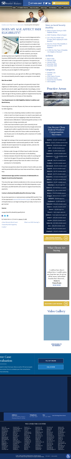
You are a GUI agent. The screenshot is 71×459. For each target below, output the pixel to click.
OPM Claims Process (53, 76)
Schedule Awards (52, 78)
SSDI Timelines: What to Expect (56, 35)
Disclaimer (54, 456)
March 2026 (50, 58)
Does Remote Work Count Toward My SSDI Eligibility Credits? (10, 224)
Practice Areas (34, 7)
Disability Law (51, 72)
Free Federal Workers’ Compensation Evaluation (53, 238)
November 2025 (52, 66)
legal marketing (28, 456)
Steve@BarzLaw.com (62, 3)
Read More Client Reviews (53, 304)
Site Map (47, 456)
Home (14, 7)
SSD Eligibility (51, 81)
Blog (60, 7)
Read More (57, 285)
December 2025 (52, 64)
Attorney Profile (22, 7)
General (49, 74)
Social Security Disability (18, 24)
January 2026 (51, 62)
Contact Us (66, 7)
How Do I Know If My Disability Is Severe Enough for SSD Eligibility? (57, 45)
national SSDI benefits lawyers (22, 199)
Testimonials (53, 7)
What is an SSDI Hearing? (31, 222)
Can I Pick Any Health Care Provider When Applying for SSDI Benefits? (57, 39)
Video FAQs (44, 7)
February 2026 (51, 60)
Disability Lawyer (5, 24)
